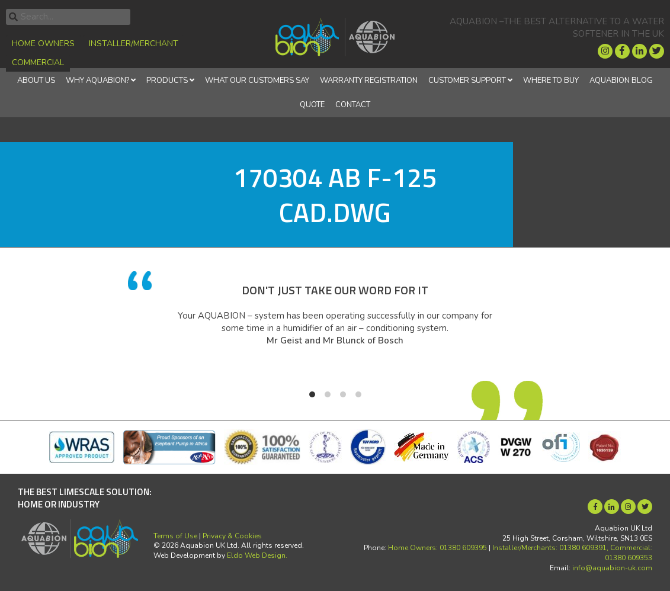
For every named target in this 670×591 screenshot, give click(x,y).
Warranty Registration (369, 80)
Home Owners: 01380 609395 (437, 548)
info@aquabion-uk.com (612, 568)
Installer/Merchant (133, 43)
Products (167, 80)
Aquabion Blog (621, 80)
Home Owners (43, 43)
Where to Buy (551, 80)
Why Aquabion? (97, 80)
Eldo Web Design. (257, 555)
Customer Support (467, 80)
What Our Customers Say (257, 80)
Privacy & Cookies (232, 536)
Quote (312, 104)
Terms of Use (175, 536)
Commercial (38, 62)
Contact (352, 104)
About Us (36, 80)
